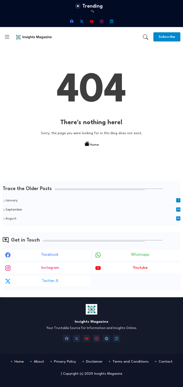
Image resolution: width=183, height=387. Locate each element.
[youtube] (91, 21)
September (93, 209)
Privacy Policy (65, 361)
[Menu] (7, 37)
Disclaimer (94, 361)
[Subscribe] (166, 36)
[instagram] (101, 21)
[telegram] (106, 338)
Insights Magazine (108, 373)
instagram (50, 268)
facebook (50, 255)
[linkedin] (111, 21)
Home (91, 144)
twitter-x (50, 281)
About (39, 361)
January (93, 200)
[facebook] (71, 21)
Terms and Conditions (130, 361)
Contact (166, 361)
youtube (140, 268)
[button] (145, 37)
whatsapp (140, 255)
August (93, 218)
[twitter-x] (81, 21)
